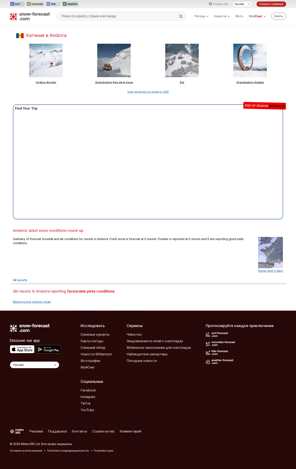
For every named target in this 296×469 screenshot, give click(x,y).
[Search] (181, 16)
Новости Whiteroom (96, 354)
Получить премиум (271, 4)
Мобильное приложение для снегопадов (159, 347)
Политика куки (103, 450)
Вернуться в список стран (32, 301)
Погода (201, 16)
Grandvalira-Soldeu (250, 82)
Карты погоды (92, 341)
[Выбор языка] (242, 4)
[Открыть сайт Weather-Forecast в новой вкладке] (70, 4)
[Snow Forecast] (30, 16)
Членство (134, 334)
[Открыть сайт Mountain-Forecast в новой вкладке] (35, 4)
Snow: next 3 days (270, 270)
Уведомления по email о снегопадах (155, 341)
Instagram (88, 397)
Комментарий (130, 431)
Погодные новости (142, 361)
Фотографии (90, 361)
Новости (222, 16)
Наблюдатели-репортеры (147, 354)
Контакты (79, 431)
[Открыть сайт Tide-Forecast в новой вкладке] (53, 4)
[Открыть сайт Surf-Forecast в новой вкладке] (17, 4)
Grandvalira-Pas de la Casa (114, 82)
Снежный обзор (93, 347)
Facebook (88, 390)
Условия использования (26, 450)
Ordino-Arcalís (46, 82)
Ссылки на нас (103, 431)
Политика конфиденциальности (68, 450)
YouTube (87, 410)
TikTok (86, 403)
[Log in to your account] (278, 16)
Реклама (36, 431)
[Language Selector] (34, 364)
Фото (239, 16)
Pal (182, 82)
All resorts (20, 280)
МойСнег (88, 367)
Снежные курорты (95, 334)
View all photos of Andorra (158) (148, 91)
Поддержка (57, 431)
